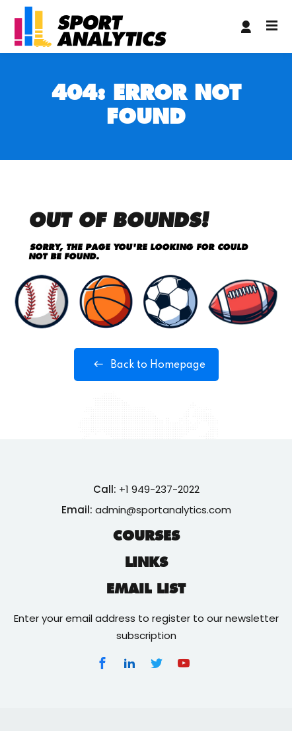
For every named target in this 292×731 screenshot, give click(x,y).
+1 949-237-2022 (159, 489)
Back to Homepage (146, 364)
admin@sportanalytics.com (163, 510)
